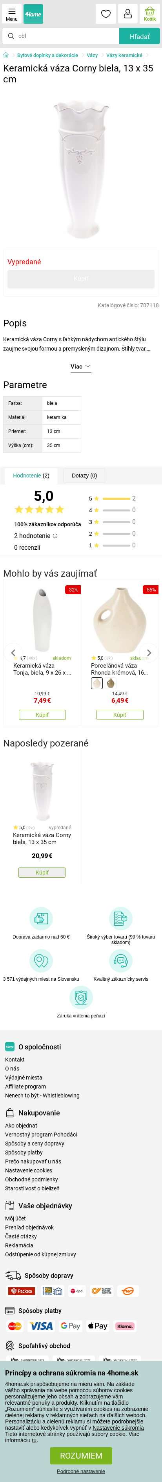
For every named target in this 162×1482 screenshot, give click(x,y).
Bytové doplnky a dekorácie (47, 55)
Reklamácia (19, 1246)
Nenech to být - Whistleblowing (42, 1096)
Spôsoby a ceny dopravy (34, 1144)
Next (148, 653)
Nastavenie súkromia (118, 1428)
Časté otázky (21, 1237)
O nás (12, 1069)
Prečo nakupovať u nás (33, 1162)
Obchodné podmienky (31, 1180)
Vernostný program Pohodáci (41, 1135)
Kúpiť (81, 278)
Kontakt (15, 1060)
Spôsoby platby (24, 1153)
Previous (13, 653)
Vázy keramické (124, 55)
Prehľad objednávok (29, 1228)
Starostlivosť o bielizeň (32, 1189)
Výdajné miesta (23, 1078)
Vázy (92, 55)
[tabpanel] (80, 165)
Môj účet (15, 1219)
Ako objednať (21, 1126)
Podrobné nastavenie (81, 1471)
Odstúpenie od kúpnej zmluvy (40, 1255)
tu (34, 1440)
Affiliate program (25, 1087)
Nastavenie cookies (28, 1171)
